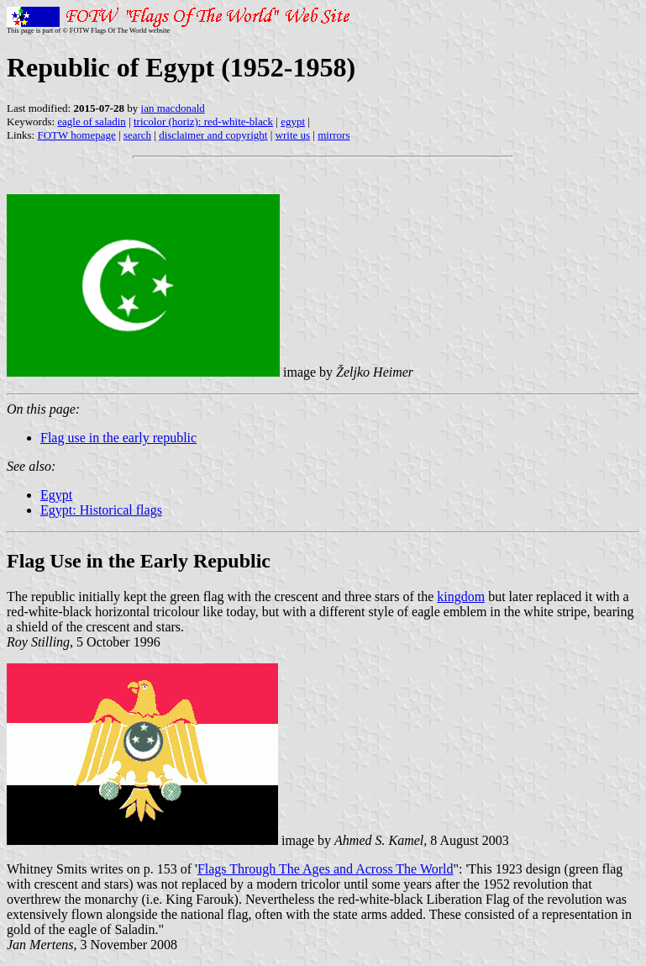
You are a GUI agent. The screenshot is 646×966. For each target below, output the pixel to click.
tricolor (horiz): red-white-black (203, 121)
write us (293, 135)
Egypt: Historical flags (101, 510)
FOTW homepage (76, 135)
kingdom (461, 596)
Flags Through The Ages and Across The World (325, 869)
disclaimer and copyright (213, 135)
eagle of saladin (91, 121)
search (137, 135)
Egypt (56, 495)
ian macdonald (173, 108)
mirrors (333, 135)
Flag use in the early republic (118, 437)
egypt (293, 121)
